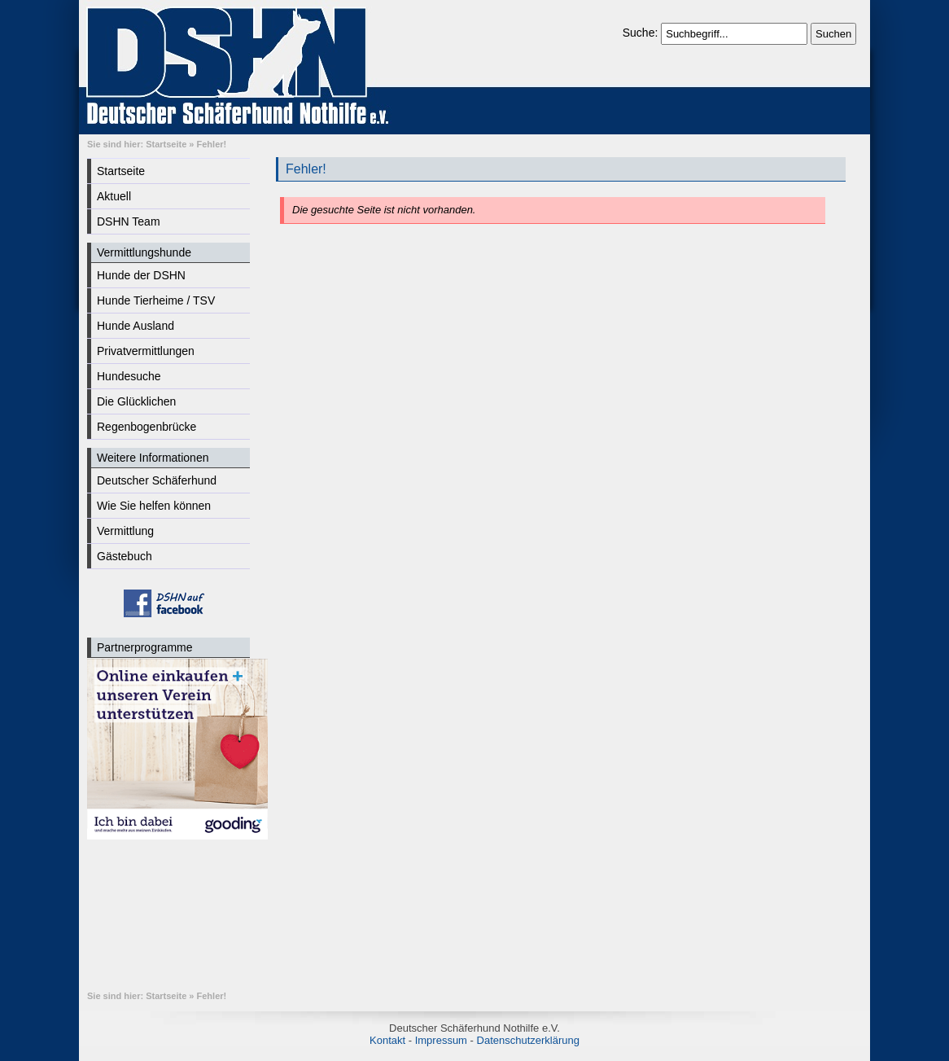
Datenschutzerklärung (528, 1040)
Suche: (642, 32)
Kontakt (387, 1040)
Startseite (166, 144)
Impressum (441, 1040)
